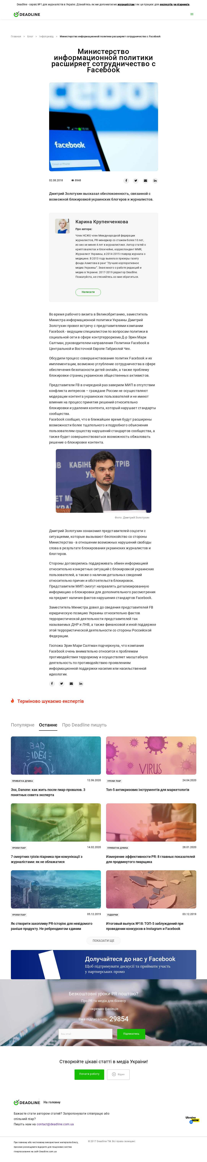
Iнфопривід (46, 36)
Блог (30, 36)
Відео (118, 1074)
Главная (16, 36)
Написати (88, 292)
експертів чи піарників (174, 4)
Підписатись (131, 1033)
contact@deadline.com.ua (55, 1124)
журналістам (126, 4)
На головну (52, 1102)
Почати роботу (89, 1074)
